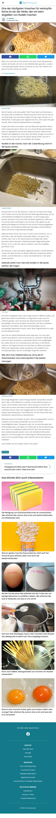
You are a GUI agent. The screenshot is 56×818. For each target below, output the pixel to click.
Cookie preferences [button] (28, 798)
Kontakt (28, 753)
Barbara (11, 18)
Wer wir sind (28, 749)
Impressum (28, 791)
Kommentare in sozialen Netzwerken (28, 781)
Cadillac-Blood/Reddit (7, 396)
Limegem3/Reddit (6, 208)
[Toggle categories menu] (3, 2)
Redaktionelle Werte (28, 774)
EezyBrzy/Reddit (6, 108)
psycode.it (28, 756)
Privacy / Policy (28, 794)
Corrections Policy (28, 770)
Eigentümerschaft (28, 777)
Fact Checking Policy (28, 766)
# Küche (5, 452)
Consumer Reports (9, 73)
